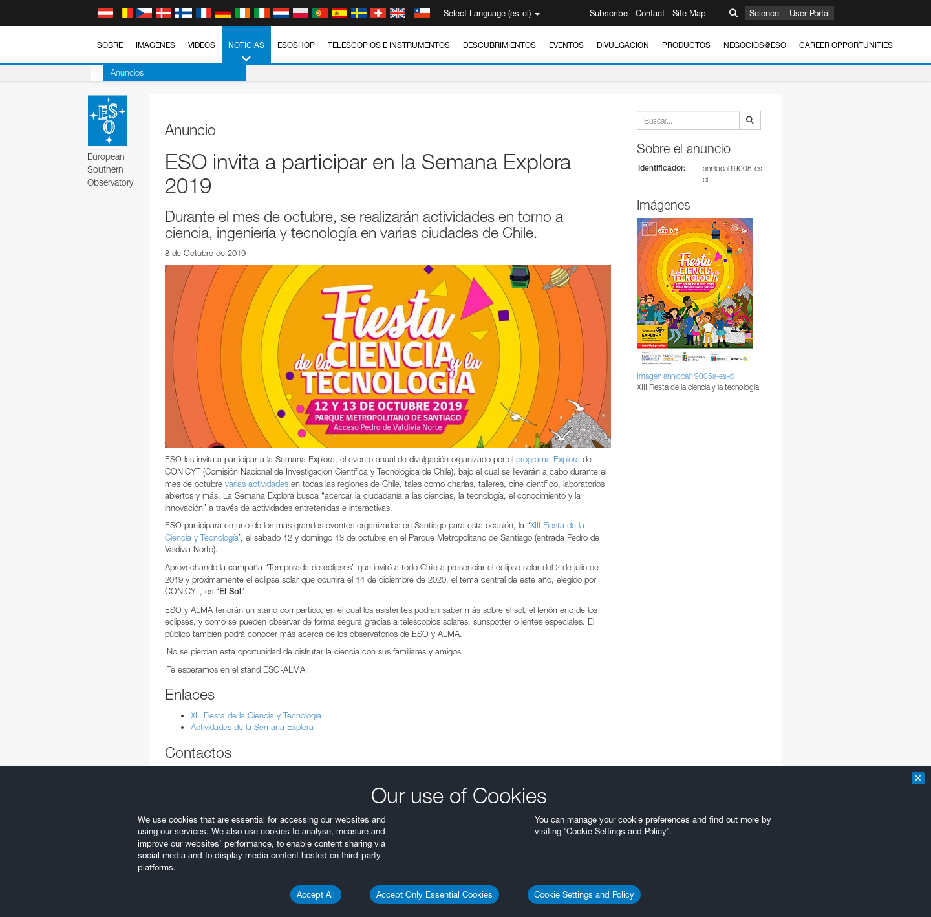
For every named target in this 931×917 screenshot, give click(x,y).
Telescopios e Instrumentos (389, 45)
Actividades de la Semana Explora (252, 727)
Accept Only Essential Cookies (434, 894)
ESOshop (296, 45)
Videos (201, 45)
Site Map (689, 13)
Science (764, 13)
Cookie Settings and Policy (584, 894)
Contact (650, 13)
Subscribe (609, 13)
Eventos (566, 45)
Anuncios (114, 72)
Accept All (316, 894)
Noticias (246, 52)
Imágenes (155, 45)
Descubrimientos (499, 45)
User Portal (809, 13)
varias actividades (256, 484)
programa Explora (548, 459)
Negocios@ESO (754, 45)
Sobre (110, 45)
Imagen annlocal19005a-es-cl (685, 376)
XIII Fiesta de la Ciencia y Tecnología (256, 715)
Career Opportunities (846, 45)
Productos (686, 45)
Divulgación (623, 45)
